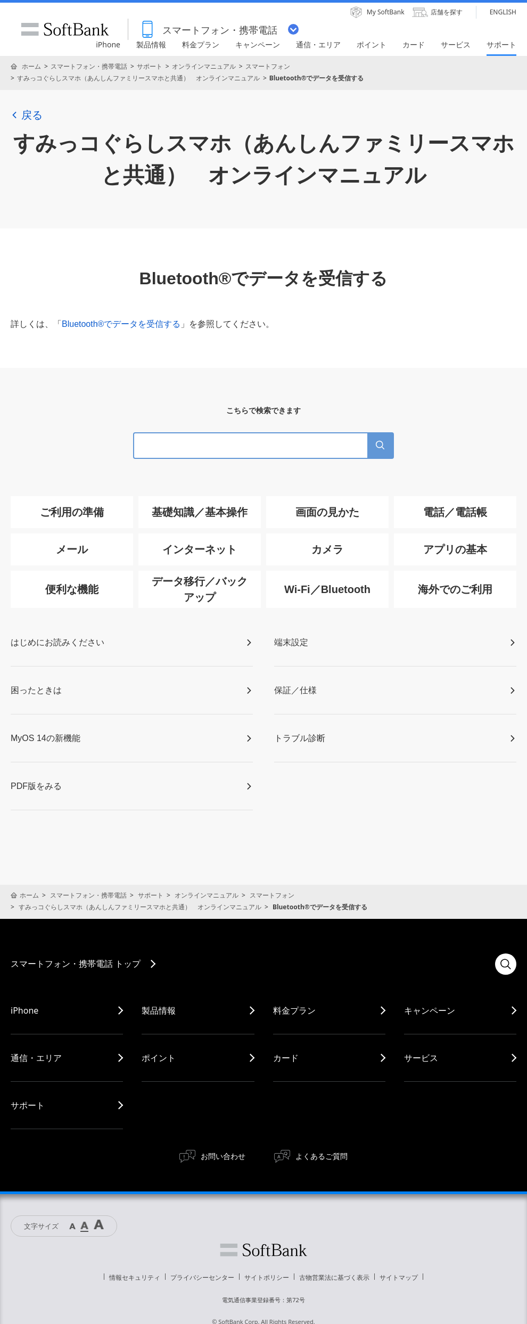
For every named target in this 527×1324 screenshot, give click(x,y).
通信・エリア (36, 1058)
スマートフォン (267, 66)
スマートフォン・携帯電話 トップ (76, 963)
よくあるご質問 (321, 1156)
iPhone (24, 1010)
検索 (505, 964)
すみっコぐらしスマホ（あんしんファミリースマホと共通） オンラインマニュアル (138, 78)
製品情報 (159, 1010)
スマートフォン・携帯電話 (89, 66)
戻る (27, 115)
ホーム (31, 66)
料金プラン (294, 1010)
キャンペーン (429, 1010)
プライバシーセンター (202, 1277)
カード (286, 1058)
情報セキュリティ (134, 1277)
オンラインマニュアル (204, 66)
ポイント (159, 1058)
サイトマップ (399, 1277)
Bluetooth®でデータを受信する (121, 323)
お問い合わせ (223, 1156)
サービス (421, 1058)
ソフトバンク (263, 1250)
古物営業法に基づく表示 (334, 1277)
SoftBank (65, 29)
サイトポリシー (266, 1277)
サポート (149, 66)
